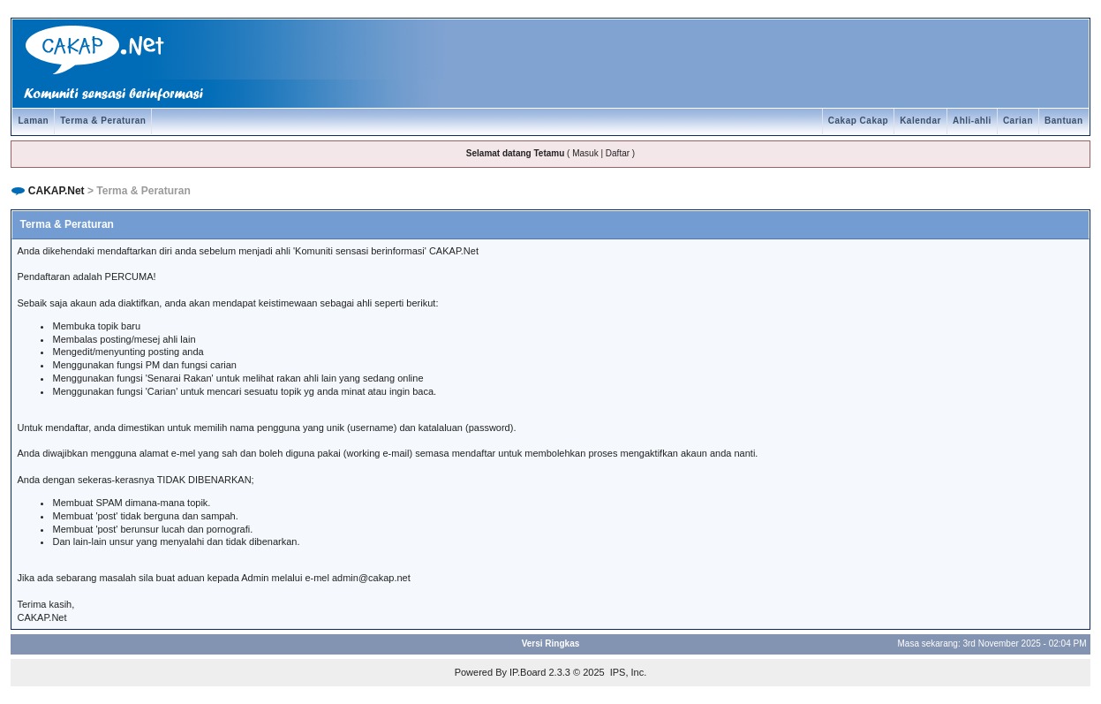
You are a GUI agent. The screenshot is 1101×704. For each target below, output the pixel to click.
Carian (1018, 120)
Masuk (585, 153)
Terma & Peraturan (103, 120)
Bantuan (1063, 120)
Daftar (618, 153)
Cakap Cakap (858, 120)
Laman (33, 120)
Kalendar (920, 120)
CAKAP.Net (56, 191)
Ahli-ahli (972, 120)
